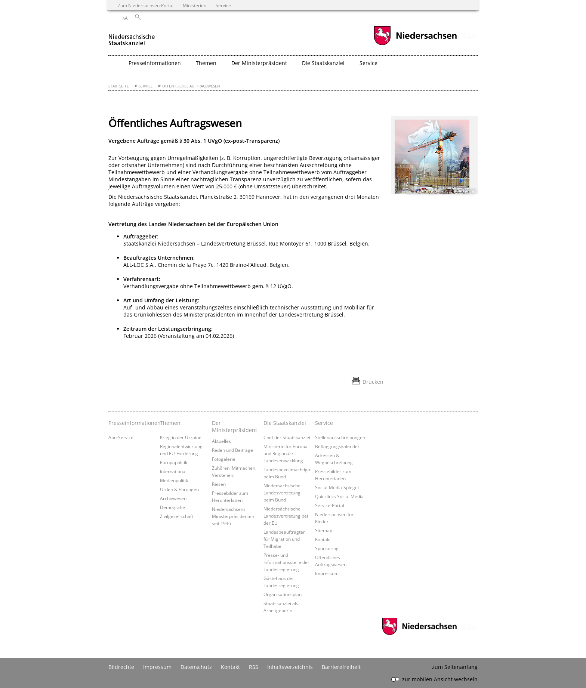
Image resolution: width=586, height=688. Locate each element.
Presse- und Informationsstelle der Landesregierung (286, 562)
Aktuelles (221, 441)
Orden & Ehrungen (179, 489)
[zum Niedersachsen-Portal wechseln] (415, 44)
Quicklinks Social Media (339, 496)
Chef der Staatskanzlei (286, 437)
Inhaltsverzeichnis (290, 666)
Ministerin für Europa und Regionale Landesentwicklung (285, 453)
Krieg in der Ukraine (180, 437)
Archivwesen (173, 498)
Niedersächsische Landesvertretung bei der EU (285, 516)
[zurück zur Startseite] (131, 37)
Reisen (219, 484)
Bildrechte (121, 666)
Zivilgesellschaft (176, 516)
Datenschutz (196, 666)
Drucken (373, 381)
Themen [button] (206, 63)
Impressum (327, 573)
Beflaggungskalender (337, 446)
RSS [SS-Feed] (253, 666)
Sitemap (323, 530)
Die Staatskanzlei (284, 422)
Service (146, 86)
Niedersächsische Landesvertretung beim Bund (281, 492)
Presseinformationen (132, 422)
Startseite (118, 86)
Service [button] (368, 63)
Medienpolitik (174, 480)
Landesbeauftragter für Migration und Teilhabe (284, 539)
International (173, 471)
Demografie (172, 507)
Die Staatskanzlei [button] (323, 63)
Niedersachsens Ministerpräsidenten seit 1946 (233, 516)
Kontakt (323, 539)
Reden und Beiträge (232, 450)
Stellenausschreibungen (340, 437)
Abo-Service (120, 437)
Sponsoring (327, 548)
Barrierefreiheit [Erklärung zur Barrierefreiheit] (341, 666)
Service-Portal (329, 505)
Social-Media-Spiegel (337, 487)
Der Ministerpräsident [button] (259, 63)
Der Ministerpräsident (234, 426)
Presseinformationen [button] (155, 63)
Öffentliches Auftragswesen (191, 86)
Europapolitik (173, 462)
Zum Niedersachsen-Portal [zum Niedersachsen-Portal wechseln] (145, 5)
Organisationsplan (282, 594)
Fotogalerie (223, 459)
